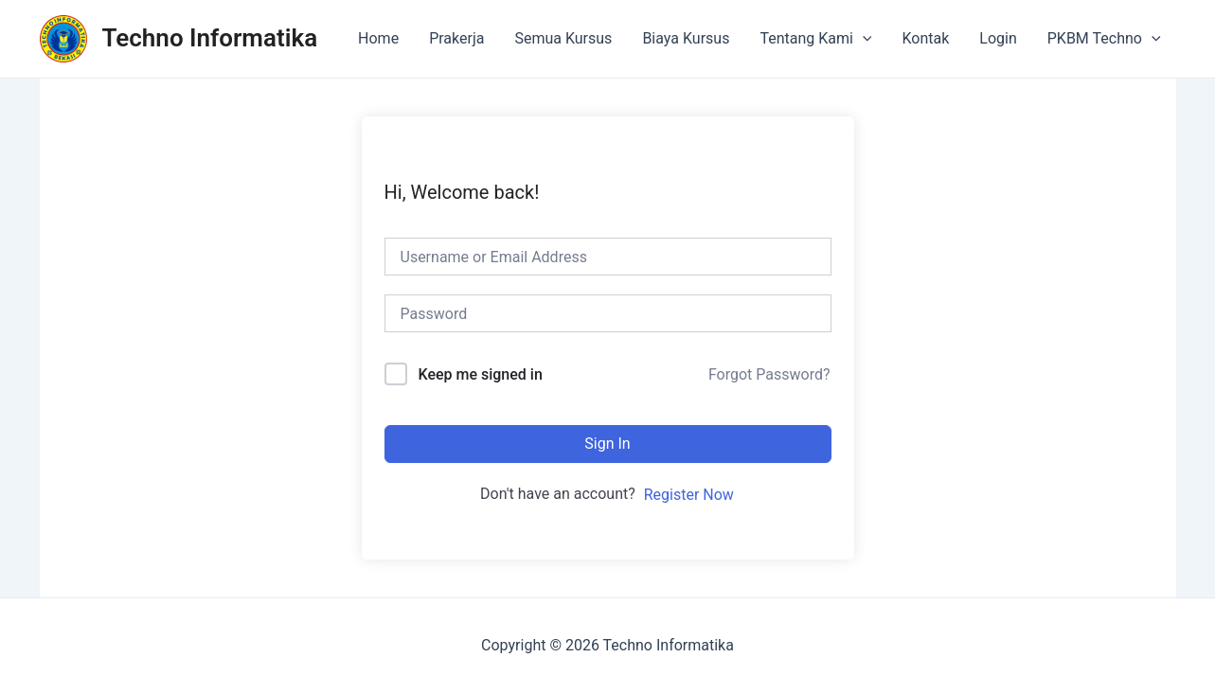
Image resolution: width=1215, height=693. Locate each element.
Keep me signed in (480, 374)
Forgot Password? (769, 374)
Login (997, 38)
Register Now (689, 495)
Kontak (925, 38)
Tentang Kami (815, 39)
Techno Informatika (210, 38)
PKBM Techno (1104, 39)
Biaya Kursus (685, 38)
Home (378, 38)
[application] (862, 39)
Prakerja (456, 38)
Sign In (607, 444)
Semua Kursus (563, 38)
